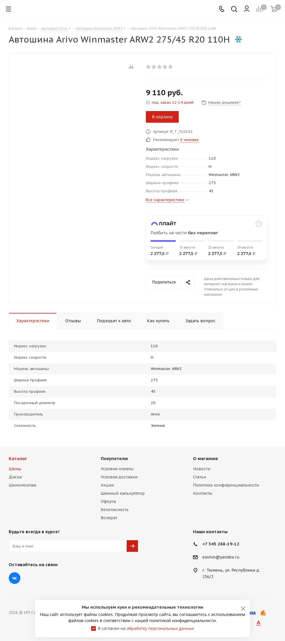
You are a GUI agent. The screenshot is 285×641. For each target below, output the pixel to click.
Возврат (109, 517)
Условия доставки (119, 477)
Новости (201, 468)
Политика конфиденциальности (226, 485)
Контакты (202, 493)
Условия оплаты (117, 468)
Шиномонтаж (22, 485)
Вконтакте (14, 578)
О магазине (205, 458)
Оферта (108, 501)
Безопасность (115, 509)
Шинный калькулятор (123, 493)
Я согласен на (146, 628)
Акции (107, 485)
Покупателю (114, 458)
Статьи (199, 477)
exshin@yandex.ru (221, 557)
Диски (15, 477)
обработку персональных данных (160, 628)
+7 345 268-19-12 (220, 544)
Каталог (18, 458)
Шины (15, 468)
